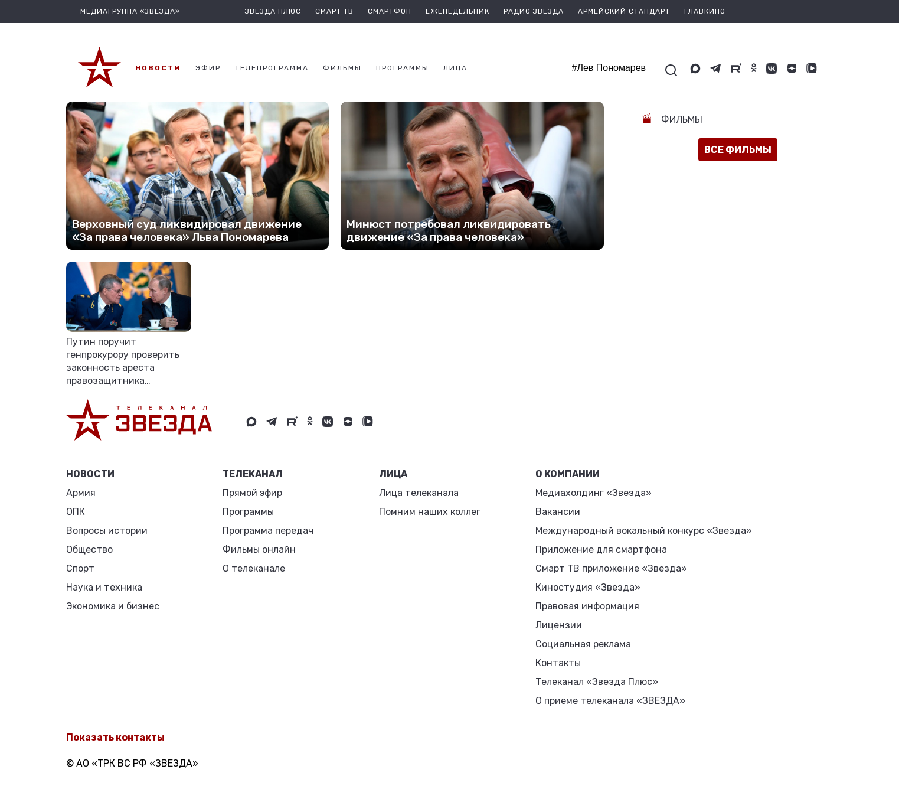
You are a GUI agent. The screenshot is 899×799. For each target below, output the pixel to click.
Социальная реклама (583, 644)
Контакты (558, 662)
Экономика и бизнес (112, 606)
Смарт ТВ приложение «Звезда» (611, 568)
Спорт (80, 568)
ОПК (75, 511)
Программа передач (268, 530)
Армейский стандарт (624, 11)
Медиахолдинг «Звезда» (593, 492)
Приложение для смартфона (601, 549)
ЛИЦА (393, 474)
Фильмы (680, 119)
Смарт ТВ (334, 11)
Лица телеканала (419, 492)
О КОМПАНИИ (567, 474)
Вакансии (557, 511)
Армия (81, 492)
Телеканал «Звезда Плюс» (596, 681)
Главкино (704, 11)
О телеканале (254, 568)
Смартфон (389, 11)
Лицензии (558, 625)
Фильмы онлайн (259, 549)
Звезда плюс (273, 11)
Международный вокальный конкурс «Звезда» (643, 530)
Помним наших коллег (429, 511)
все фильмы (737, 149)
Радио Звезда (534, 11)
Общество (89, 549)
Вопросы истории (107, 530)
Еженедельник (457, 11)
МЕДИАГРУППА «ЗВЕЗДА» (130, 11)
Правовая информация (587, 606)
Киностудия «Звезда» (587, 587)
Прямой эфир (252, 492)
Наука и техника (104, 587)
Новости (90, 474)
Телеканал (253, 474)
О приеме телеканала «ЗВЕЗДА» (610, 700)
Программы (248, 511)
